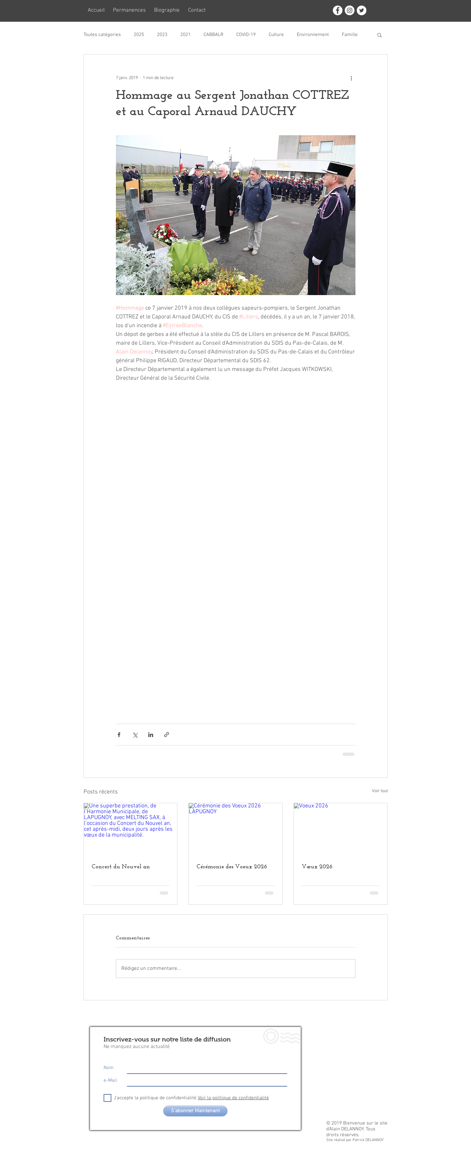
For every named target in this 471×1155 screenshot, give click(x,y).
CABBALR (213, 35)
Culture (276, 35)
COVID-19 (246, 35)
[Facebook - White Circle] (337, 10)
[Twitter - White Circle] (361, 10)
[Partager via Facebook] (119, 735)
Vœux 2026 (317, 867)
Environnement (313, 35)
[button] (379, 34)
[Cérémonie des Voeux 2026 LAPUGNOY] (235, 829)
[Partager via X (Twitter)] (135, 735)
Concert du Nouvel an (121, 867)
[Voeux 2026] (340, 829)
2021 (185, 35)
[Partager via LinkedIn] (151, 735)
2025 (139, 35)
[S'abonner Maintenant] (195, 1110)
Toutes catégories (102, 35)
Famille (350, 35)
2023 (162, 35)
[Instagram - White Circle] (349, 10)
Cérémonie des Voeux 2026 (231, 867)
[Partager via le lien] (166, 735)
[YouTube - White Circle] (370, 1030)
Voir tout (380, 791)
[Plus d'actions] (351, 78)
